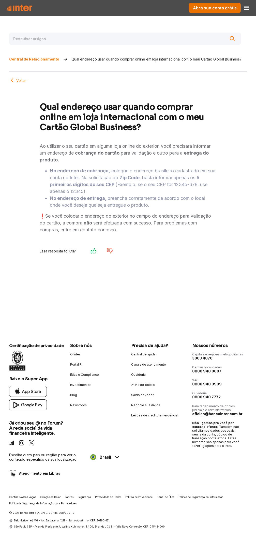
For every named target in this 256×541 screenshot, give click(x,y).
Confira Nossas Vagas (22, 497)
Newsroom (78, 405)
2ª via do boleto (143, 385)
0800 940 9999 (207, 384)
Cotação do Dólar (50, 497)
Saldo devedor (142, 395)
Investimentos (81, 385)
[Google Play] (28, 405)
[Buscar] (232, 38)
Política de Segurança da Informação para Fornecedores (43, 503)
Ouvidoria (138, 375)
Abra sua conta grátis (215, 7)
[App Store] (28, 391)
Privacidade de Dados (108, 497)
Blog (73, 395)
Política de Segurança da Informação (200, 497)
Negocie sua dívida (145, 405)
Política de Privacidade (139, 497)
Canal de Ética (165, 497)
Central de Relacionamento (34, 59)
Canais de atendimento (148, 364)
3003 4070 (202, 358)
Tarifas (69, 497)
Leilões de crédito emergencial (154, 415)
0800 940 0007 (206, 371)
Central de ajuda (143, 354)
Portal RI (76, 364)
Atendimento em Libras (39, 473)
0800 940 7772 (206, 397)
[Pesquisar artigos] (125, 39)
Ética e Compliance (84, 375)
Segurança (84, 497)
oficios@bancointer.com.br (217, 414)
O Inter (75, 354)
